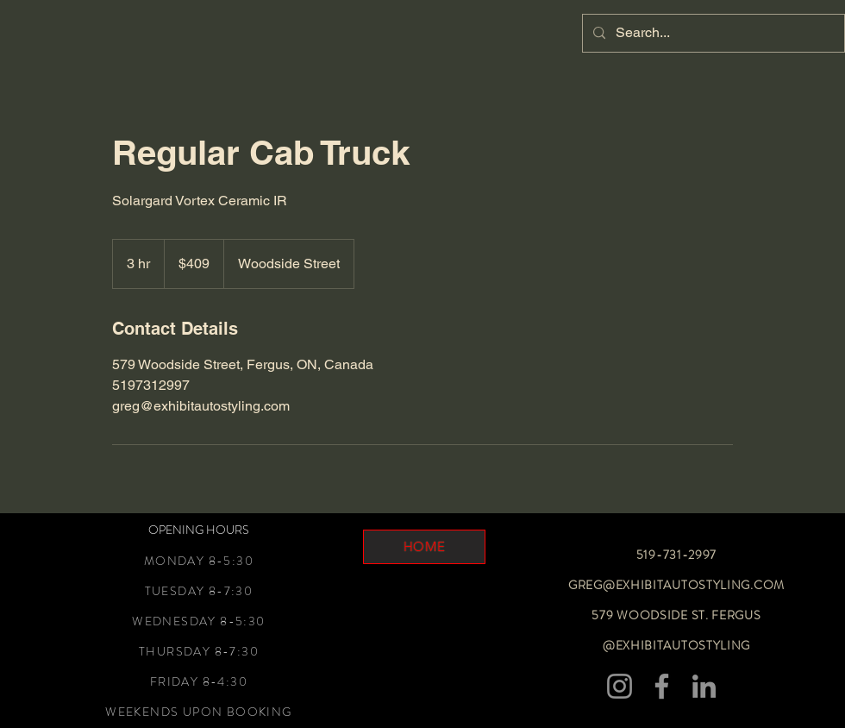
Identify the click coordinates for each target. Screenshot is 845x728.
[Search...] (712, 33)
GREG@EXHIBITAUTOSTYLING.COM (676, 584)
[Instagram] (619, 686)
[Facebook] (662, 686)
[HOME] (424, 547)
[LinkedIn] (704, 686)
